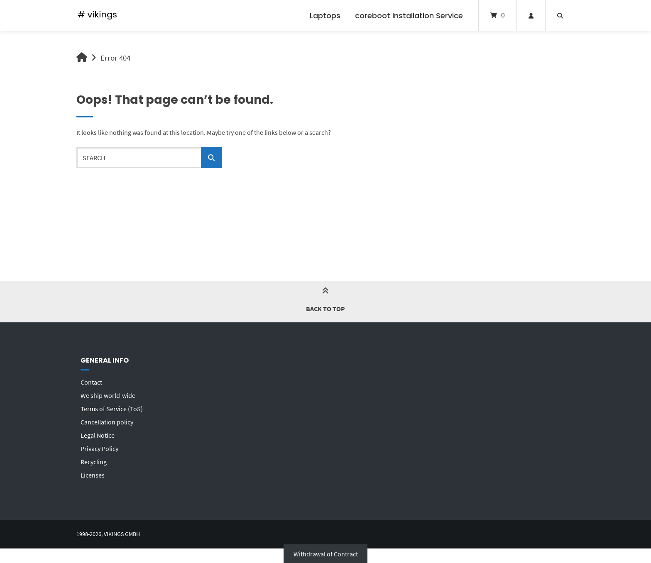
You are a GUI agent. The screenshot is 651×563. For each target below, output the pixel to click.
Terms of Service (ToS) (112, 409)
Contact (91, 382)
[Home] (97, 15)
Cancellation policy (107, 422)
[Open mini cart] (497, 15)
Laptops (325, 15)
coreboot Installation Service (409, 15)
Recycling (94, 462)
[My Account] (531, 15)
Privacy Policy (99, 448)
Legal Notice (98, 435)
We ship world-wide (108, 395)
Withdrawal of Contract (326, 553)
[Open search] (560, 15)
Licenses (93, 475)
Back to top (325, 301)
